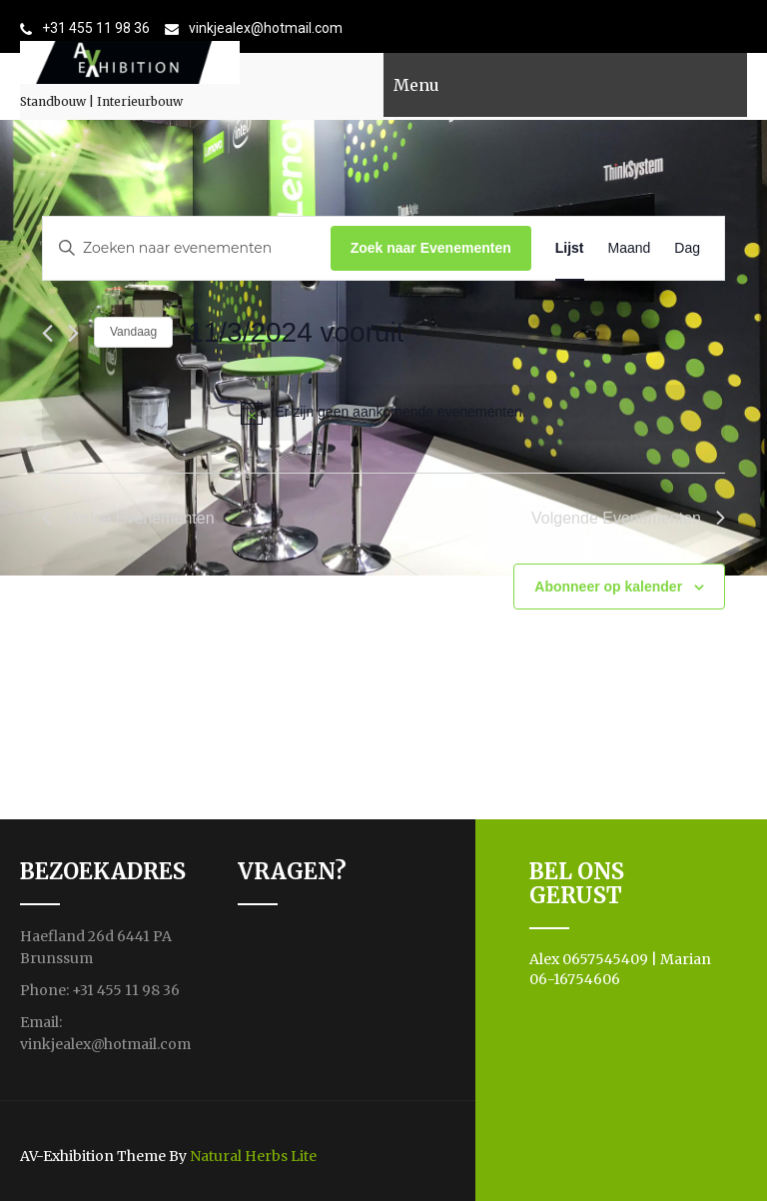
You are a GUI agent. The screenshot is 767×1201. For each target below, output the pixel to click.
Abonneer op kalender (608, 587)
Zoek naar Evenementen (431, 248)
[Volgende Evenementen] (73, 333)
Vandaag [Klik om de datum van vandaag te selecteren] (133, 332)
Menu (416, 85)
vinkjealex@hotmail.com (266, 28)
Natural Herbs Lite (253, 1156)
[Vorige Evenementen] (47, 333)
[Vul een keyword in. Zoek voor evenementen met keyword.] (187, 248)
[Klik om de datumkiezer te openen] (305, 333)
